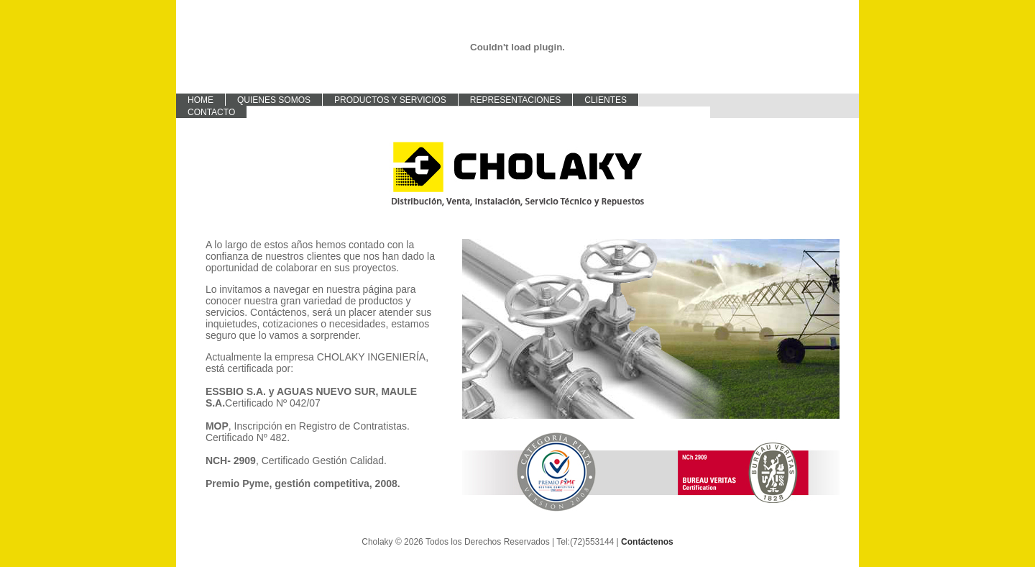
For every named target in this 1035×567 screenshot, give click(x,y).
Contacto (211, 112)
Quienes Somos (273, 100)
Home (200, 100)
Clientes (605, 100)
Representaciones (515, 100)
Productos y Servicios (390, 100)
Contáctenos (647, 542)
